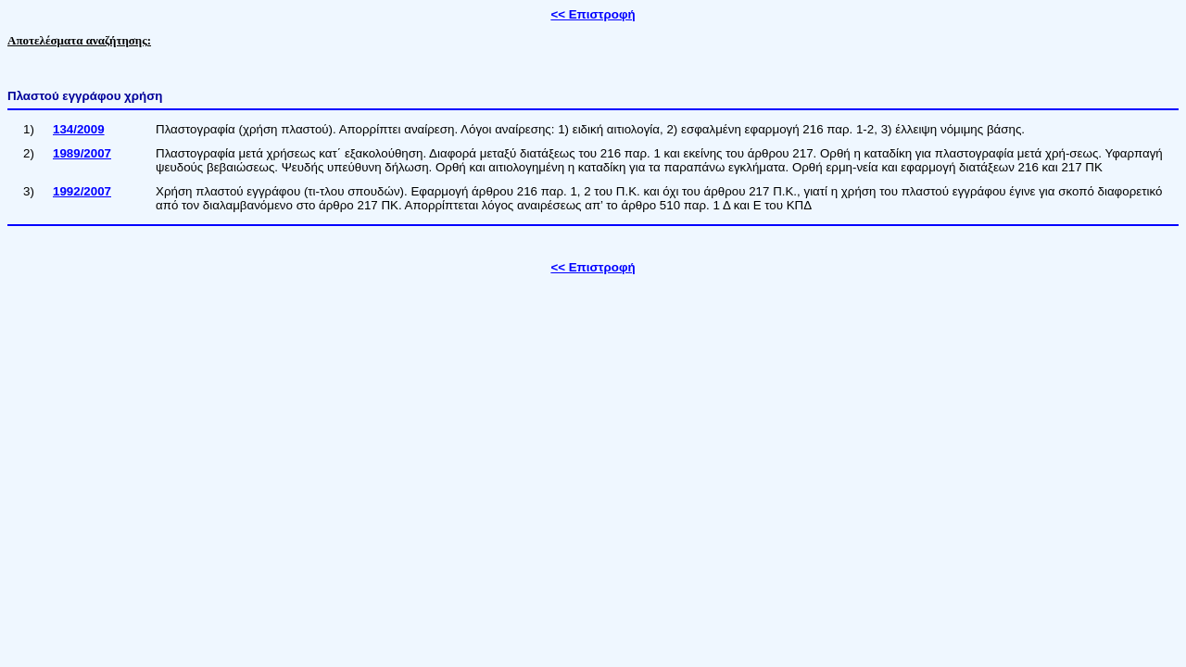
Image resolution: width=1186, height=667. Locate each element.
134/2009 (79, 129)
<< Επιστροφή (592, 14)
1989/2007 (82, 153)
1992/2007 (82, 191)
